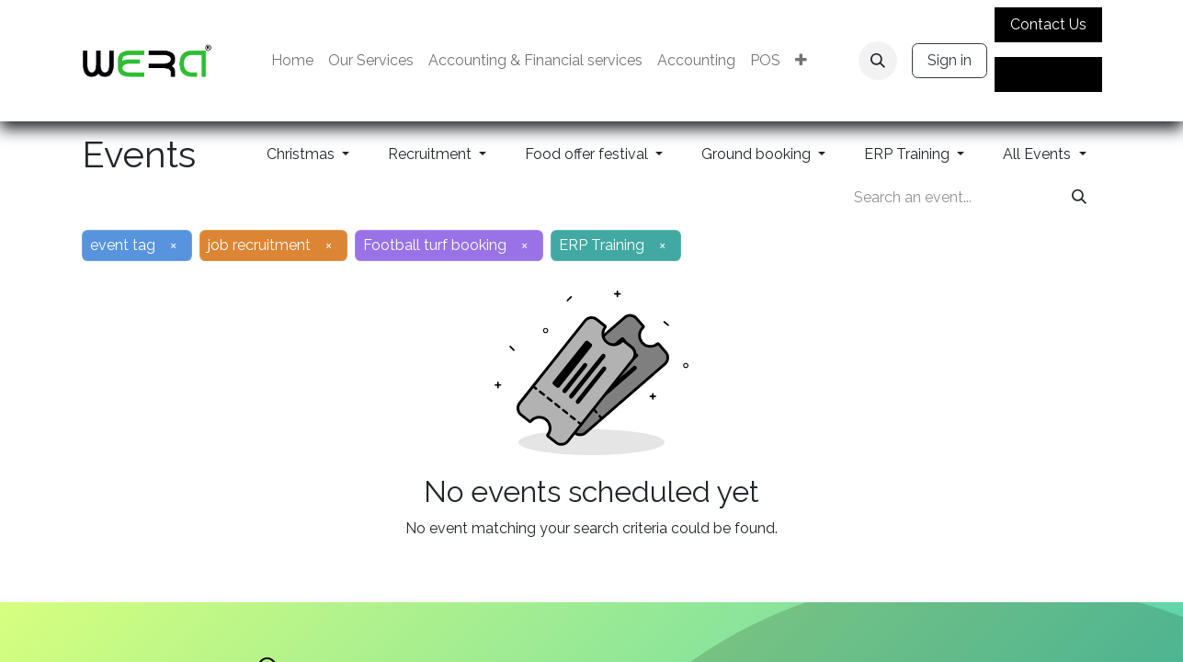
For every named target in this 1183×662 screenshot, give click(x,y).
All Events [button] (1039, 154)
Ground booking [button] (757, 154)
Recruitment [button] (431, 154)
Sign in (949, 60)
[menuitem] (292, 60)
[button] (878, 60)
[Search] (1079, 197)
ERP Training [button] (908, 154)
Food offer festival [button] (588, 154)
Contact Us (1048, 24)
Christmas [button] (302, 154)
